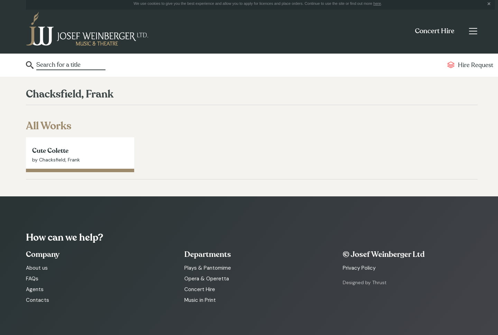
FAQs (32, 278)
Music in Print (200, 300)
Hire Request (475, 65)
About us (37, 267)
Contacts (37, 300)
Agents (35, 289)
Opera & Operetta (206, 278)
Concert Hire (434, 31)
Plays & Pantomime (207, 267)
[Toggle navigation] (473, 31)
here (377, 3)
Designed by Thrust (365, 282)
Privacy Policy (359, 267)
